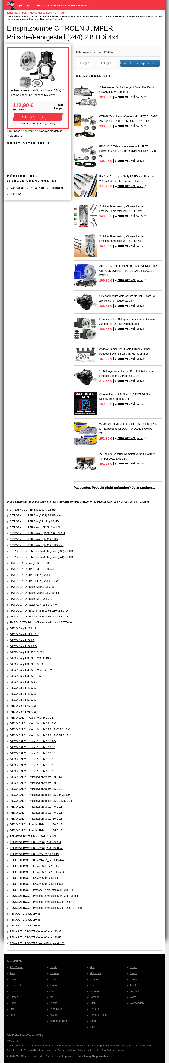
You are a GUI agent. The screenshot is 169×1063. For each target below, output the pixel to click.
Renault (94, 1009)
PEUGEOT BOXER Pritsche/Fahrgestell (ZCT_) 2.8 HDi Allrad (46, 907)
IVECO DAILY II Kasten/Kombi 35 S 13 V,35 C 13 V (40, 729)
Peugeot (95, 991)
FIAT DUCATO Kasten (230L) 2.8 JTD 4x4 (34, 592)
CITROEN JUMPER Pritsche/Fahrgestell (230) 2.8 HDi (42, 551)
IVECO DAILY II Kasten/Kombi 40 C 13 (32, 747)
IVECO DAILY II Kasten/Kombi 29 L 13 (32, 717)
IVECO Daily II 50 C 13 (23, 699)
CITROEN (60, 12)
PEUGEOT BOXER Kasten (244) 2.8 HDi (34, 878)
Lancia (53, 1003)
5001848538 (57, 188)
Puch (93, 1003)
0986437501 (37, 188)
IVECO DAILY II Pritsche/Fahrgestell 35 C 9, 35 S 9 (40, 794)
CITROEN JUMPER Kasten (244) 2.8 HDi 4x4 (36, 545)
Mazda (54, 1014)
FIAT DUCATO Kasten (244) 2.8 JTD (31, 598)
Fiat (12, 1009)
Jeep (52, 991)
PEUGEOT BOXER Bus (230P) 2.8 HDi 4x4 (35, 842)
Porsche (94, 997)
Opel (92, 985)
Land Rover (56, 1009)
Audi (12, 973)
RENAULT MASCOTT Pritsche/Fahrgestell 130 (37, 943)
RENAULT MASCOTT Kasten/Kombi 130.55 (35, 937)
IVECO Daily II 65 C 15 (23, 711)
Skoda (133, 967)
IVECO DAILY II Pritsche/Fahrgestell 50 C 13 (36, 818)
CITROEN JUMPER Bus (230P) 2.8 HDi (33, 509)
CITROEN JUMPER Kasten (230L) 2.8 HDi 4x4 (37, 533)
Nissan (94, 979)
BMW (13, 979)
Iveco (53, 979)
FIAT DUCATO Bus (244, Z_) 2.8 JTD (31, 575)
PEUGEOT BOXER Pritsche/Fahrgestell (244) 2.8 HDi (41, 890)
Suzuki (134, 979)
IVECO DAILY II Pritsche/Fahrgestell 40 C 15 (36, 812)
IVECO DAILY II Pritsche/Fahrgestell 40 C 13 (36, 806)
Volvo (133, 997)
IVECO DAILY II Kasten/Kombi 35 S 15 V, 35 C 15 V (40, 735)
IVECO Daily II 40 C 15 (23, 693)
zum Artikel (131, 97)
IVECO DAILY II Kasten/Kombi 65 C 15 (32, 771)
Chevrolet (15, 985)
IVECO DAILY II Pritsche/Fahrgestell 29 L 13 (36, 777)
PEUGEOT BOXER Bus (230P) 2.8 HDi (33, 836)
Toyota (133, 985)
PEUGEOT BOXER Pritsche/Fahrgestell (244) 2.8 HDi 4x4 (44, 895)
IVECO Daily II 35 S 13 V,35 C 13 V (30, 658)
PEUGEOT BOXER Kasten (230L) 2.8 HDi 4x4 (37, 872)
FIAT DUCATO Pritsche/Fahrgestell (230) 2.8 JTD (39, 610)
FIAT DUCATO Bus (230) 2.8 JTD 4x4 (32, 569)
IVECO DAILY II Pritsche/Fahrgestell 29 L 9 (35, 783)
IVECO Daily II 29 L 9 (22, 640)
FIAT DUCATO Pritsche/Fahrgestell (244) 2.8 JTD (39, 616)
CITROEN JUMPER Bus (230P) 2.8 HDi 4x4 (36, 515)
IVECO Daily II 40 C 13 (23, 687)
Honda (53, 967)
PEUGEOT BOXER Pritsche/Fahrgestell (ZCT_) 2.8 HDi (42, 901)
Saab (93, 1020)
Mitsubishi (95, 973)
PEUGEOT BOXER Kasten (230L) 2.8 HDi (34, 866)
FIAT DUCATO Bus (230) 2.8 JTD (29, 563)
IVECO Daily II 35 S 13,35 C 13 (28, 664)
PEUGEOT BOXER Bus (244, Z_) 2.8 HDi (34, 854)
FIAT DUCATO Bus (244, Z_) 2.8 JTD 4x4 (34, 581)
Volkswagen (137, 1003)
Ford (12, 1014)
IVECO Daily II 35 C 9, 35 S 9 (27, 652)
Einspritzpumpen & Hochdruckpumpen (29, 12)
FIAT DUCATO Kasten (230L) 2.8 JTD (32, 586)
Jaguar (54, 985)
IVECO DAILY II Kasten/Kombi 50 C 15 (32, 765)
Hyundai (54, 973)
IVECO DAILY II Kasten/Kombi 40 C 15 (32, 753)
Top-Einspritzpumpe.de (31, 5)
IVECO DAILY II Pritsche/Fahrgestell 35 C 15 (36, 789)
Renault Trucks (98, 1014)
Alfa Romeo (16, 967)
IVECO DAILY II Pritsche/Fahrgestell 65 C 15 (36, 830)
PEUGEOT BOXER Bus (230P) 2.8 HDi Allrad (36, 848)
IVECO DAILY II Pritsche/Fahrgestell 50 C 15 (36, 824)
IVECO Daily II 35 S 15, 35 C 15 (28, 676)
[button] (38, 117)
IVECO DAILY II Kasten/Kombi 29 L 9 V (33, 723)
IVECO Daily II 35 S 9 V (23, 682)
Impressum (68, 1056)
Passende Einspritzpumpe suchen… (140, 63)
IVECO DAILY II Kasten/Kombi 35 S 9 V (33, 741)
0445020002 (17, 188)
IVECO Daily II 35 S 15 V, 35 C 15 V (31, 670)
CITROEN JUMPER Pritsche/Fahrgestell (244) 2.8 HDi (42, 557)
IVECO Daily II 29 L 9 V (23, 646)
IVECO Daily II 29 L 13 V (24, 634)
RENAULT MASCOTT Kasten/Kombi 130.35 (35, 931)
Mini (92, 967)
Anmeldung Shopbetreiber (92, 1056)
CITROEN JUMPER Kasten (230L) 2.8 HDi (35, 527)
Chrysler (14, 991)
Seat (92, 1026)
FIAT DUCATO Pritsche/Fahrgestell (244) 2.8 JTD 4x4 (41, 622)
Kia (51, 997)
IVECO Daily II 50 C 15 (23, 705)
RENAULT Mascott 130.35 (25, 913)
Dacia (13, 1003)
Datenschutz (52, 1056)
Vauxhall (135, 991)
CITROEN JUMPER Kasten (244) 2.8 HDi (34, 539)
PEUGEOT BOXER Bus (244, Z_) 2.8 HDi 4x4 (37, 860)
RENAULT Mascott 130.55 (25, 919)
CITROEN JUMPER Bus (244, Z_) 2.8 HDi (34, 521)
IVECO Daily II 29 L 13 (23, 628)
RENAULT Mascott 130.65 (25, 925)
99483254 (15, 194)
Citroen (14, 997)
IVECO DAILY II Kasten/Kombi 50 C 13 (32, 759)
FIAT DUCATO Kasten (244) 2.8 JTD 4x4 (33, 604)
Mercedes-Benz (59, 1020)
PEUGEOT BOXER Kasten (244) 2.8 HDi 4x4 (36, 884)
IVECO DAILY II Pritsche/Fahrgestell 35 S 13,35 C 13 (41, 800)
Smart (133, 973)
